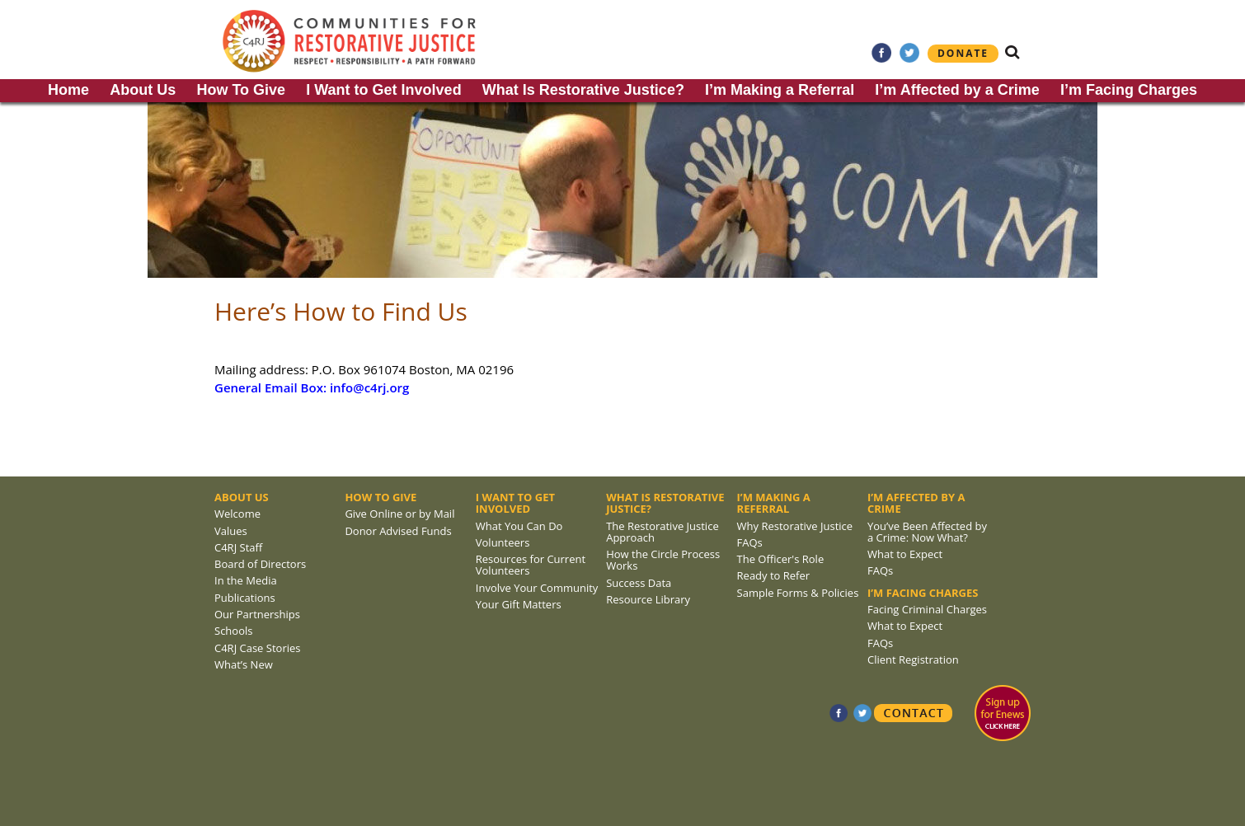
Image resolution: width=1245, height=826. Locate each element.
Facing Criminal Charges (927, 609)
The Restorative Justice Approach (662, 532)
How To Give (240, 90)
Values (230, 530)
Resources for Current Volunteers (530, 564)
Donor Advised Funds (398, 530)
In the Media (245, 580)
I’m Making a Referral (779, 90)
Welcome (237, 513)
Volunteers (503, 542)
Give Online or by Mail (399, 513)
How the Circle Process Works (663, 560)
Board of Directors (260, 563)
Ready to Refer (773, 575)
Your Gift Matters (518, 604)
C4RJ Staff (238, 547)
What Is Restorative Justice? (583, 90)
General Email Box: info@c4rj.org (311, 387)
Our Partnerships (257, 614)
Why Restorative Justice (795, 526)
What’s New (243, 664)
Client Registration (913, 659)
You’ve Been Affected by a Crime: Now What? (927, 532)
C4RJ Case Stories (257, 648)
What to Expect (904, 554)
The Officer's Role (781, 558)
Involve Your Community (537, 587)
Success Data (638, 582)
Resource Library (648, 599)
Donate (963, 53)
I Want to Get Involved (383, 90)
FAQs (750, 542)
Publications (244, 597)
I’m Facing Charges (1128, 90)
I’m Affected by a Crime (957, 90)
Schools (233, 630)
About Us (143, 90)
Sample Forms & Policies (798, 592)
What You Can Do (519, 526)
